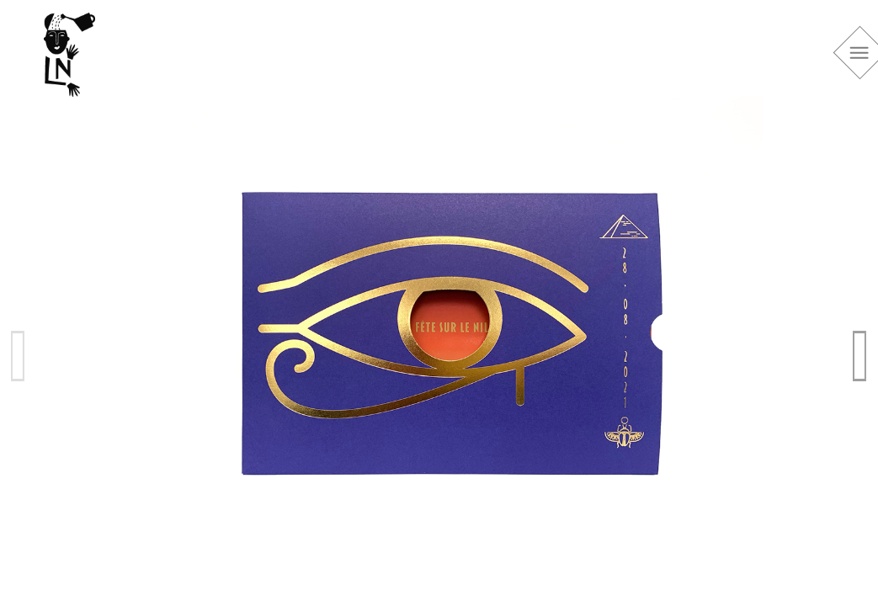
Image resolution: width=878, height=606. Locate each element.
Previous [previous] (18, 355)
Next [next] (860, 355)
